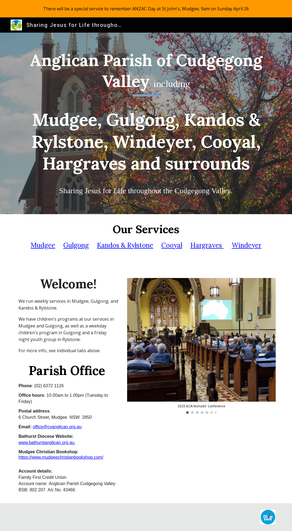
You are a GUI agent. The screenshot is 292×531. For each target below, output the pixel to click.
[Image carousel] (201, 346)
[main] (146, 123)
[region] (146, 8)
